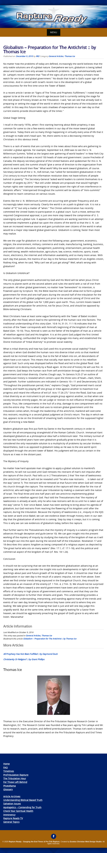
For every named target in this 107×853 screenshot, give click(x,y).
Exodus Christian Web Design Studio (86, 842)
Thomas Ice (69, 56)
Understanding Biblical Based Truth (22, 800)
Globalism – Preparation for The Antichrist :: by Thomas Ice (49, 638)
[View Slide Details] (53, 16)
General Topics (11, 821)
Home (6, 763)
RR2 (37, 56)
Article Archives (11, 796)
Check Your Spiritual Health (18, 811)
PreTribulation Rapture (15, 774)
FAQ (5, 767)
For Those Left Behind (15, 782)
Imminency (9, 814)
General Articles (56, 56)
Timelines (8, 771)
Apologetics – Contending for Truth (22, 807)
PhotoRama (9, 785)
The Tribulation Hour (14, 778)
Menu (53, 32)
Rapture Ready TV (13, 818)
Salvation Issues (12, 803)
